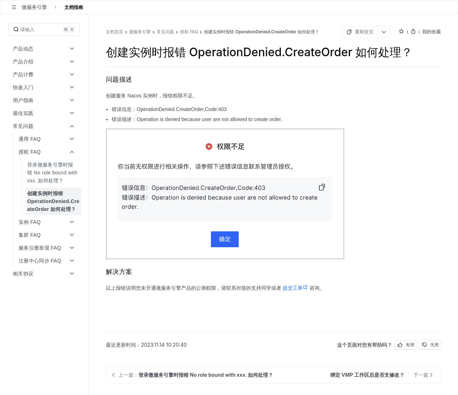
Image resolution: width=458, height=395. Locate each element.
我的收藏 (431, 31)
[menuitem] (45, 172)
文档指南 (73, 7)
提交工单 (295, 288)
